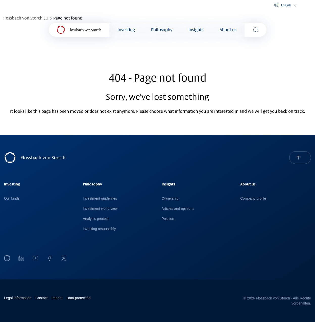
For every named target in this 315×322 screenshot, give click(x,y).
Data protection (78, 298)
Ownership (170, 198)
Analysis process (96, 219)
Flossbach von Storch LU (25, 18)
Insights (195, 29)
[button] (285, 5)
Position (168, 219)
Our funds (11, 198)
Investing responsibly (99, 229)
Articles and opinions (178, 208)
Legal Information (17, 298)
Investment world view (100, 208)
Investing (126, 29)
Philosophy (161, 29)
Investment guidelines (100, 198)
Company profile (253, 198)
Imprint (57, 298)
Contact (41, 298)
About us (228, 29)
